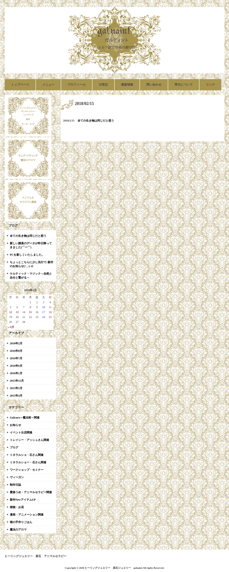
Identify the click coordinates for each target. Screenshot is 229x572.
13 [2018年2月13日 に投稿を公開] (17, 312)
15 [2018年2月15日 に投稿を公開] (30, 312)
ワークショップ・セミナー (26, 469)
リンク (210, 84)
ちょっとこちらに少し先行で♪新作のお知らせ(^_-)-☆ (31, 264)
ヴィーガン (17, 477)
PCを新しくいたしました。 (27, 254)
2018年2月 (16, 343)
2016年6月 (16, 365)
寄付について (184, 84)
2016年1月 (16, 373)
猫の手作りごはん (21, 522)
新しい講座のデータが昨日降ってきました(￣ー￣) (31, 245)
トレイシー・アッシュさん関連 (29, 440)
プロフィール (77, 84)
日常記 (103, 84)
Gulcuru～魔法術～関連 (24, 417)
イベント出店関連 (21, 432)
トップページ (20, 84)
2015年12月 (17, 380)
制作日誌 (15, 484)
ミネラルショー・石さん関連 (28, 462)
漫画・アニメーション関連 (26, 514)
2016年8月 (16, 350)
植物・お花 (17, 507)
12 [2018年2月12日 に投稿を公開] (10, 312)
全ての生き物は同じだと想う (28, 235)
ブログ (14, 447)
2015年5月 (16, 388)
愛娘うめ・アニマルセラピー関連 (31, 492)
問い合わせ (153, 84)
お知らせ (15, 425)
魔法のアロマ (18, 529)
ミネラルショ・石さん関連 (26, 455)
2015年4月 (16, 395)
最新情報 (127, 84)
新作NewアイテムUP (23, 499)
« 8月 (11, 327)
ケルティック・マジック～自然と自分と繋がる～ (31, 275)
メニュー (48, 84)
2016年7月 (16, 358)
